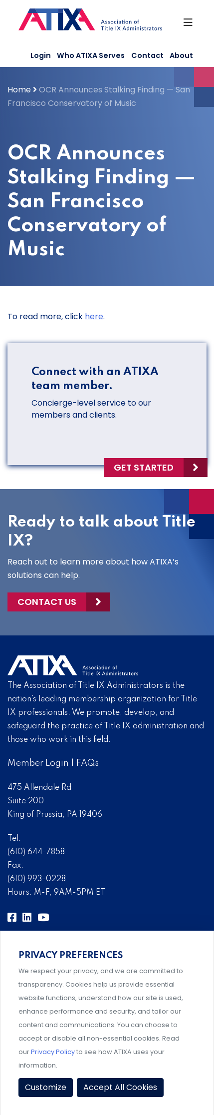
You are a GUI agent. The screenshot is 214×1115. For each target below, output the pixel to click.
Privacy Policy (53, 1052)
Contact (147, 55)
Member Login (38, 763)
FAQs (87, 763)
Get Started (144, 467)
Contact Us (46, 601)
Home (19, 89)
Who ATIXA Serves (91, 55)
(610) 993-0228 (36, 879)
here (94, 316)
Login (40, 55)
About (181, 55)
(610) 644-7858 (36, 852)
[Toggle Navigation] (189, 24)
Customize (45, 1087)
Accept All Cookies (120, 1087)
